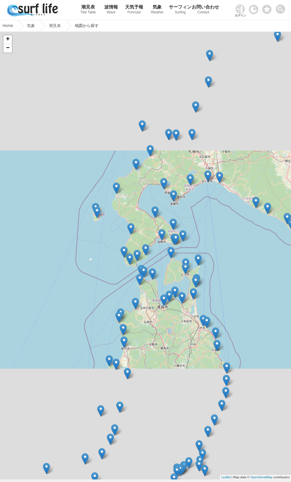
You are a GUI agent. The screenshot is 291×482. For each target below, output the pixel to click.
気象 (157, 10)
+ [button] (8, 39)
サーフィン (180, 10)
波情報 (110, 10)
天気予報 (134, 10)
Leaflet (226, 477)
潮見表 (87, 10)
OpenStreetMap (261, 477)
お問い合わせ (203, 10)
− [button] (8, 48)
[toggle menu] (282, 7)
